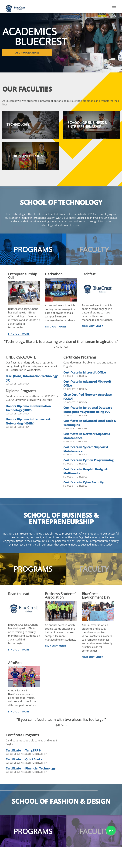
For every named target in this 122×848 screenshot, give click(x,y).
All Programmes (39, 767)
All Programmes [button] (21, 52)
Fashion (34, 780)
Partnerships (10, 772)
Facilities (35, 796)
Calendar (35, 759)
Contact (61, 776)
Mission (8, 759)
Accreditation (11, 767)
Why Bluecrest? (65, 759)
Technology (36, 772)
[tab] (33, 253)
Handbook (36, 763)
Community (36, 824)
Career (33, 833)
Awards (8, 776)
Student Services (39, 828)
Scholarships (64, 772)
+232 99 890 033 (104, 731)
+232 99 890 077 (109, 743)
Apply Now (63, 763)
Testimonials (37, 820)
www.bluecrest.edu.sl (81, 843)
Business (35, 776)
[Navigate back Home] (17, 6)
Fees (59, 767)
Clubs (33, 800)
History (8, 763)
